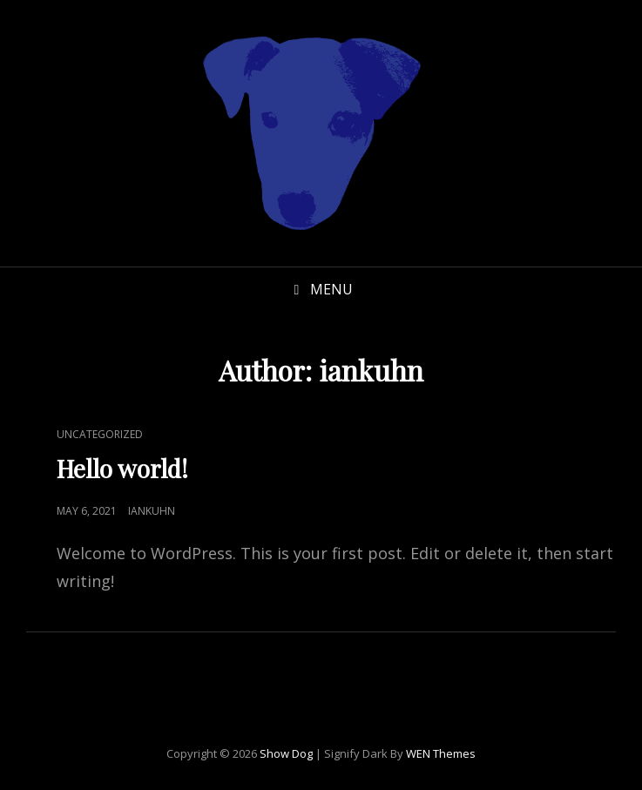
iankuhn (151, 510)
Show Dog (286, 753)
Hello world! (122, 468)
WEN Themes (441, 753)
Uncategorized (100, 434)
